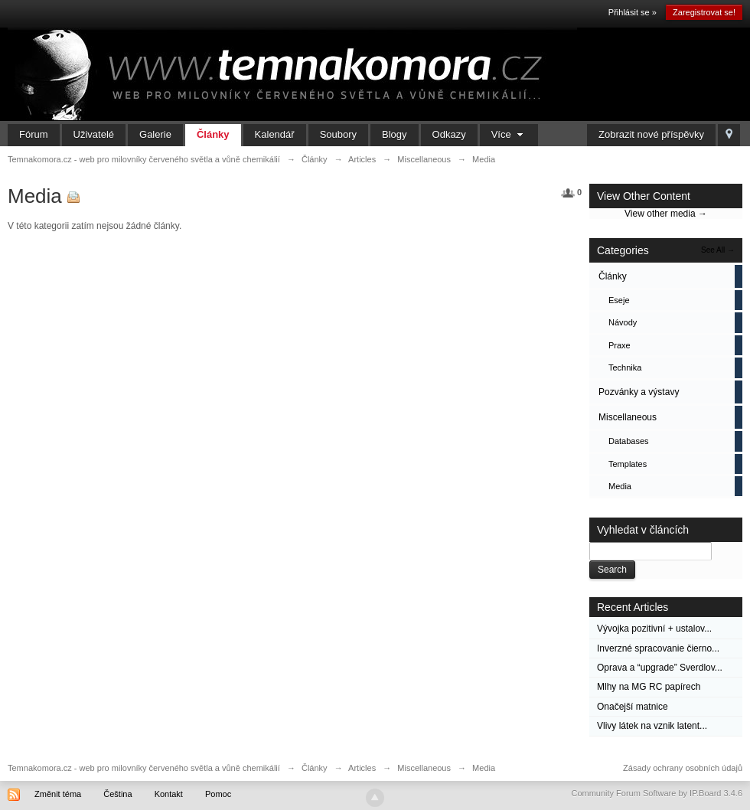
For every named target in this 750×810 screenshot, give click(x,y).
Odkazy (449, 134)
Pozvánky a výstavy (638, 392)
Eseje (619, 300)
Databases (628, 441)
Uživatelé (93, 134)
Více (509, 134)
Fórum (33, 134)
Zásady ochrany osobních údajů (682, 767)
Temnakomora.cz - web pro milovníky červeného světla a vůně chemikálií (144, 767)
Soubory (338, 134)
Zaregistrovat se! (704, 12)
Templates (627, 464)
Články (213, 134)
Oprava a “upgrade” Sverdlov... (659, 667)
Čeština (117, 794)
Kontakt (169, 794)
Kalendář (275, 134)
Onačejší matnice (632, 706)
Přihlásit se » (632, 12)
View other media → (665, 213)
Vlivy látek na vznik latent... (652, 725)
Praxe (619, 345)
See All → (718, 250)
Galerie (155, 134)
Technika (624, 367)
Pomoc (218, 794)
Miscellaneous (627, 417)
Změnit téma (57, 794)
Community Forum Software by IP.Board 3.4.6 (656, 793)
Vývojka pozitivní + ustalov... (654, 628)
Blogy (394, 134)
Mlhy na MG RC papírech (648, 686)
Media (619, 486)
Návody (622, 322)
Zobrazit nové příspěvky (651, 134)
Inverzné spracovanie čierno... (658, 648)
